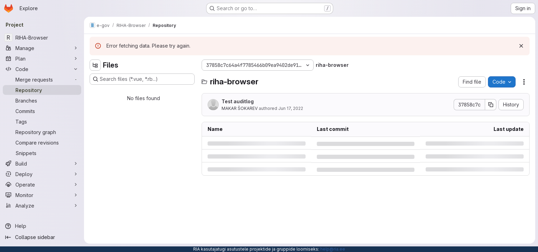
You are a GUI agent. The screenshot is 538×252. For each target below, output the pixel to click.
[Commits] (42, 111)
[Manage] (42, 48)
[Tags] (42, 121)
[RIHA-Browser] (42, 37)
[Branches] (42, 100)
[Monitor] (42, 195)
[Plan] (42, 58)
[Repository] (42, 90)
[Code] (42, 69)
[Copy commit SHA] (490, 104)
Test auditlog (238, 101)
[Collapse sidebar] (42, 237)
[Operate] (42, 184)
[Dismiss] (521, 46)
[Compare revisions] (42, 142)
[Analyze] (42, 205)
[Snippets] (42, 153)
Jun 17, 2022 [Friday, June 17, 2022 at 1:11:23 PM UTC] (290, 108)
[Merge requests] (42, 79)
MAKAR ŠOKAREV (240, 108)
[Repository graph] (42, 132)
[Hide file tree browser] (95, 65)
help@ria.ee (332, 249)
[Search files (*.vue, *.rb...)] (142, 79)
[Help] (42, 226)
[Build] (42, 163)
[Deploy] (42, 174)
